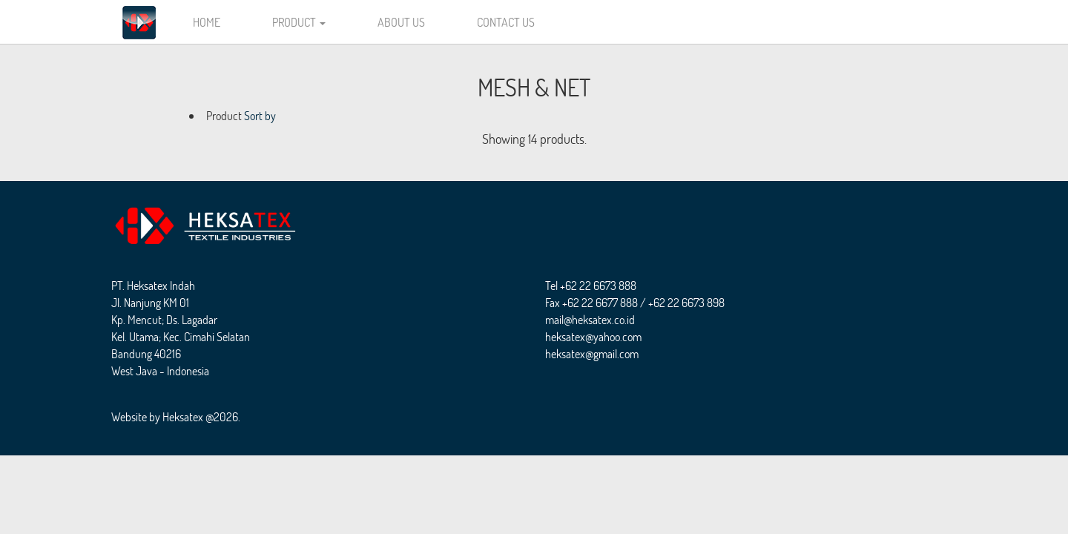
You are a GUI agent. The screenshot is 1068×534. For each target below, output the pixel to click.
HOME (206, 22)
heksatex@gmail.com (592, 353)
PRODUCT (299, 22)
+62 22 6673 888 (598, 285)
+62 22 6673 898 (686, 302)
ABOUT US (401, 22)
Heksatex (182, 416)
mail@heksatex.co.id (590, 319)
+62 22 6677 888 (600, 302)
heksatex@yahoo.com (593, 336)
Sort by (260, 115)
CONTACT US (506, 22)
